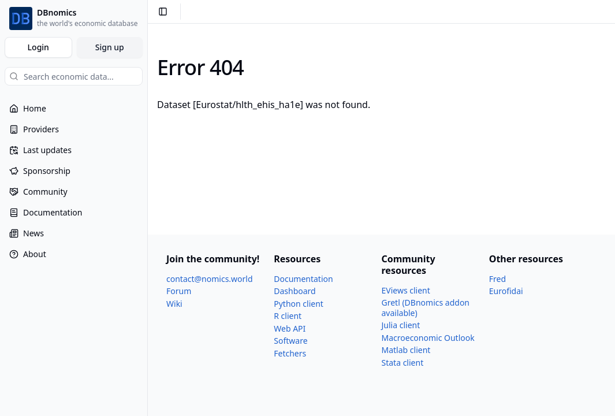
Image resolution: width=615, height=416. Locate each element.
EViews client (406, 290)
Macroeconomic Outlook (428, 337)
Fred (497, 278)
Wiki (174, 303)
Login (38, 47)
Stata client (403, 362)
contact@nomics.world (209, 278)
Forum (178, 290)
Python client (298, 303)
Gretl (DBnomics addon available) (426, 307)
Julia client (401, 325)
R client (287, 315)
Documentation (303, 278)
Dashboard (294, 290)
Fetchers (290, 353)
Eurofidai (506, 290)
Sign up (109, 47)
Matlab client (406, 349)
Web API (289, 328)
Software (290, 340)
